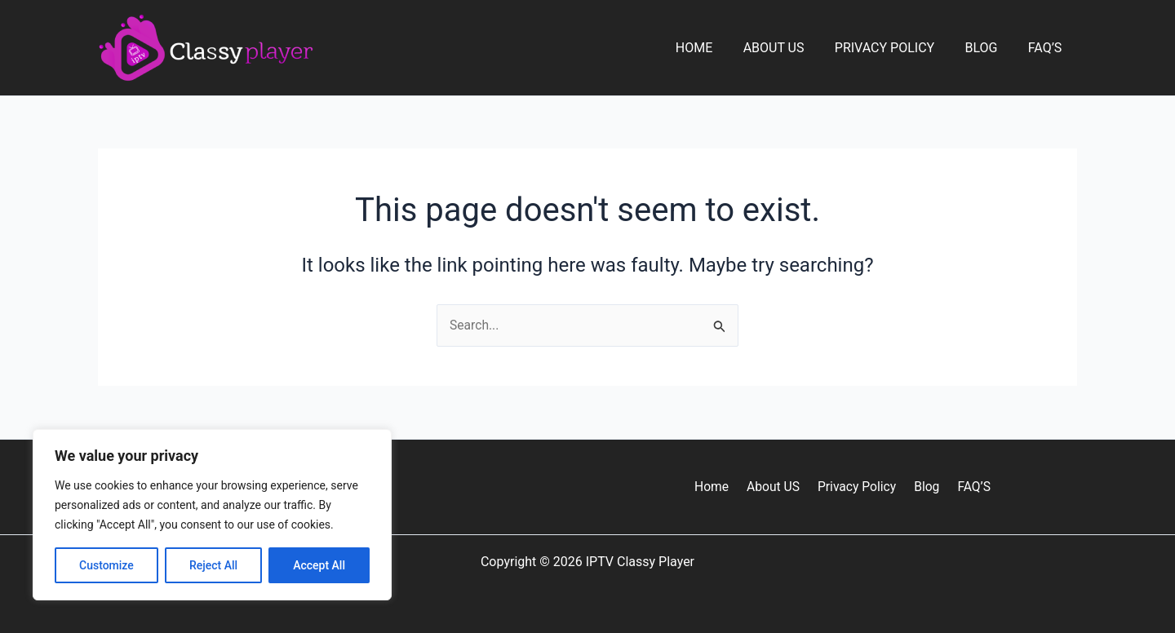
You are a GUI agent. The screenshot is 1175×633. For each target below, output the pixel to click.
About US (788, 47)
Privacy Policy (895, 47)
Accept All (319, 565)
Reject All (213, 565)
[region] (212, 514)
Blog (987, 47)
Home (713, 47)
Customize (106, 565)
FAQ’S (1047, 47)
